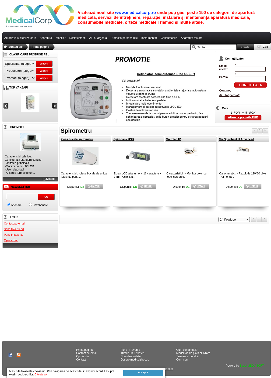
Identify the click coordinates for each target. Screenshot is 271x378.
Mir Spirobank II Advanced (236, 139)
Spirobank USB (123, 139)
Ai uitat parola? (229, 95)
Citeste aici (41, 374)
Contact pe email (14, 223)
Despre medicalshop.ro (134, 359)
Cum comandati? (186, 349)
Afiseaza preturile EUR (243, 117)
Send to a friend (14, 229)
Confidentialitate (130, 356)
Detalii (50, 178)
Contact (81, 359)
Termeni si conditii (187, 356)
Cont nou (225, 90)
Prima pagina (40, 46)
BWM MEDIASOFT (252, 365)
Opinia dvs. (11, 240)
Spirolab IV (173, 139)
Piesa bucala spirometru (77, 139)
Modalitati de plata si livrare (193, 353)
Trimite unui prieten (132, 353)
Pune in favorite (13, 234)
